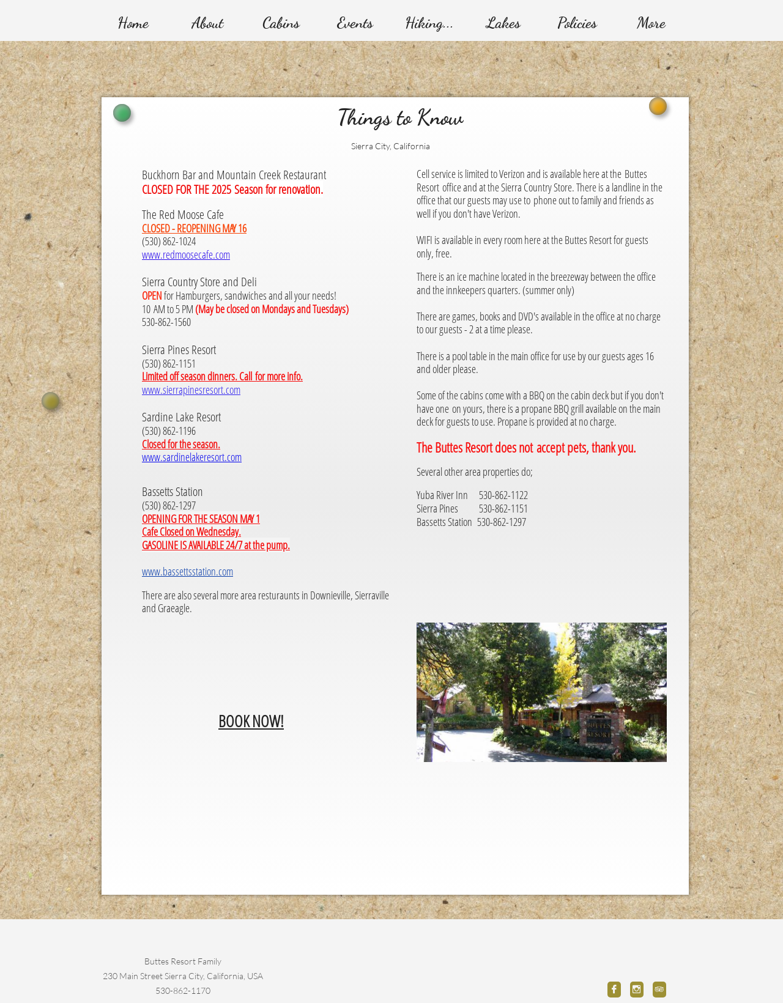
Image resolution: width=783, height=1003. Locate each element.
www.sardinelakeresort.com (192, 457)
